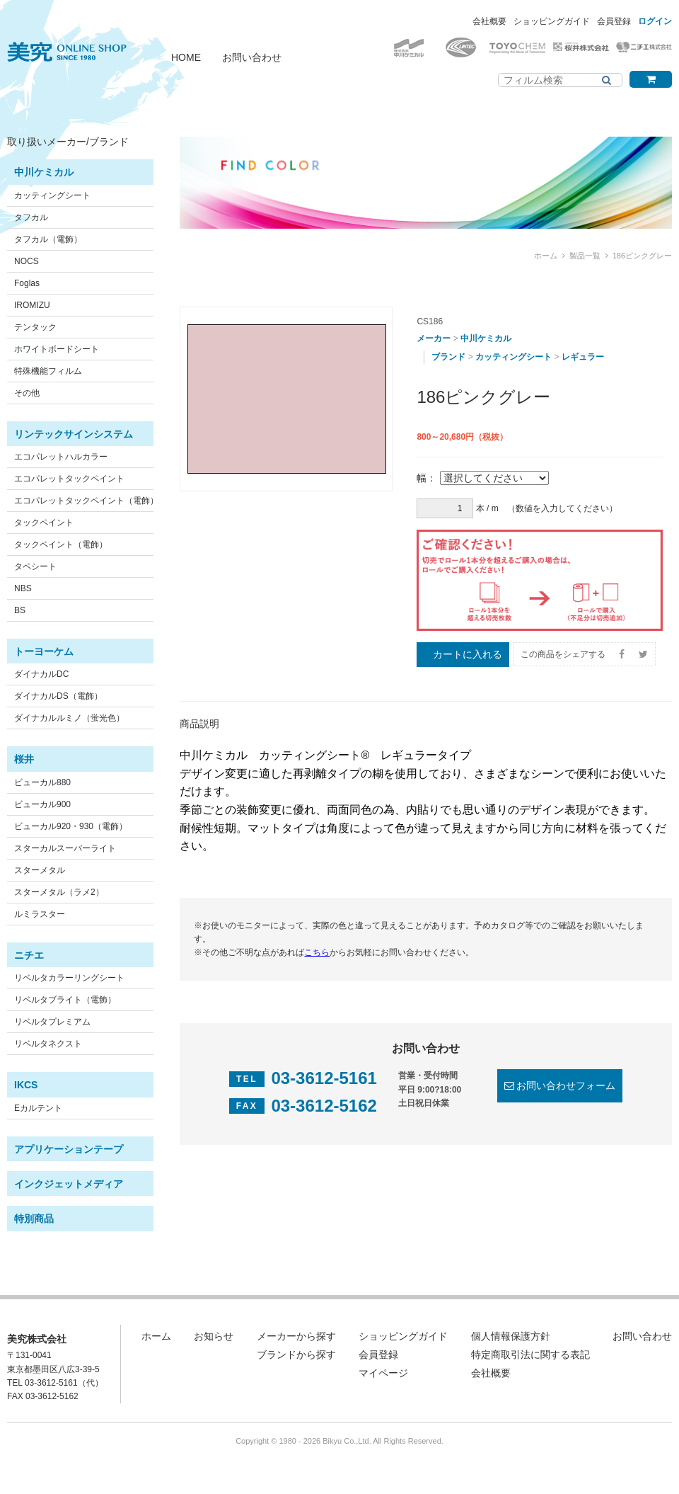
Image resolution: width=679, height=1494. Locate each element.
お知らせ (213, 1336)
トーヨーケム (44, 651)
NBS (23, 588)
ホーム (545, 255)
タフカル (31, 217)
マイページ (383, 1373)
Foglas (27, 283)
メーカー (434, 338)
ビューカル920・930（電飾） (70, 826)
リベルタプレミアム (52, 1022)
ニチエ (29, 955)
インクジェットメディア (68, 1184)
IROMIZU (32, 305)
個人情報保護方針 (510, 1336)
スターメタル (39, 870)
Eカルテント (38, 1108)
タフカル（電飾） (48, 239)
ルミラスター (39, 914)
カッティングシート (52, 195)
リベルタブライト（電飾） (65, 1000)
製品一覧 (584, 255)
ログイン (655, 21)
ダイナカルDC (41, 674)
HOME (186, 57)
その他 (27, 393)
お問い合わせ (252, 57)
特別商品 (34, 1218)
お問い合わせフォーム (565, 1085)
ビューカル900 (42, 804)
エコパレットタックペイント (69, 479)
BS (19, 610)
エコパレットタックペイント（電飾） (86, 501)
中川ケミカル (44, 172)
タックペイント (44, 523)
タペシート (35, 566)
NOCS (26, 261)
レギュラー (583, 357)
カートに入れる (467, 654)
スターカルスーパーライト (65, 848)
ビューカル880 (42, 782)
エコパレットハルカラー (61, 457)
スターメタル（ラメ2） (59, 892)
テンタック (35, 327)
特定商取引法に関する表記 (530, 1354)
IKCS (25, 1084)
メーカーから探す (296, 1336)
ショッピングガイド (551, 21)
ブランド (448, 357)
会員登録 (614, 21)
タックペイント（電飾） (61, 544)
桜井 (24, 759)
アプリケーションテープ (68, 1149)
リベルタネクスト (48, 1044)
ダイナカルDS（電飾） (58, 696)
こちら (317, 952)
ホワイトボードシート (56, 349)
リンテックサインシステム (73, 434)
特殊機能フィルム (48, 371)
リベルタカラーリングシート (69, 978)
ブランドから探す (296, 1354)
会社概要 (489, 21)
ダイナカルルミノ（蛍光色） (69, 718)
